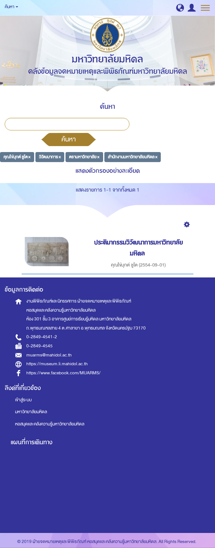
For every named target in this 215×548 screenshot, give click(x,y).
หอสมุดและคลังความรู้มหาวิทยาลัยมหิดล (49, 424)
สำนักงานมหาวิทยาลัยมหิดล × (132, 157)
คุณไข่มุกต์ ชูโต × (16, 157)
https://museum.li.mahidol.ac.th (57, 364)
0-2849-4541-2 (41, 337)
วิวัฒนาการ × (50, 157)
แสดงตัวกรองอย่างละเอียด (108, 171)
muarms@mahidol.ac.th (49, 355)
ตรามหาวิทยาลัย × (84, 157)
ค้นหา (68, 139)
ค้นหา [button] (11, 7)
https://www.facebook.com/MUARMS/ (63, 373)
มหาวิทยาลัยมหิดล (31, 412)
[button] (180, 7)
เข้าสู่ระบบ (23, 400)
